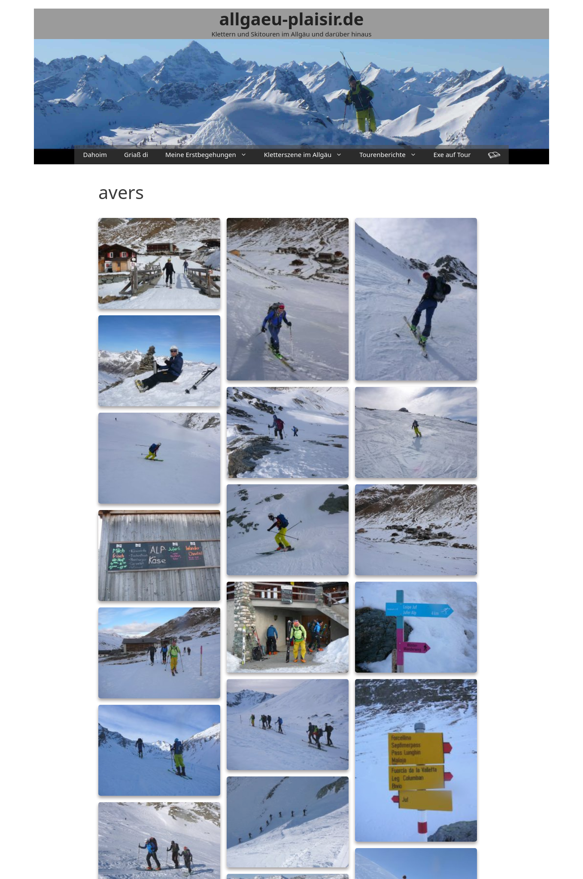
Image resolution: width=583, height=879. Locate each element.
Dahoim (95, 154)
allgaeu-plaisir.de (291, 18)
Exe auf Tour (452, 154)
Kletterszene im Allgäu (307, 154)
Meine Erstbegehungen (210, 154)
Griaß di (136, 154)
